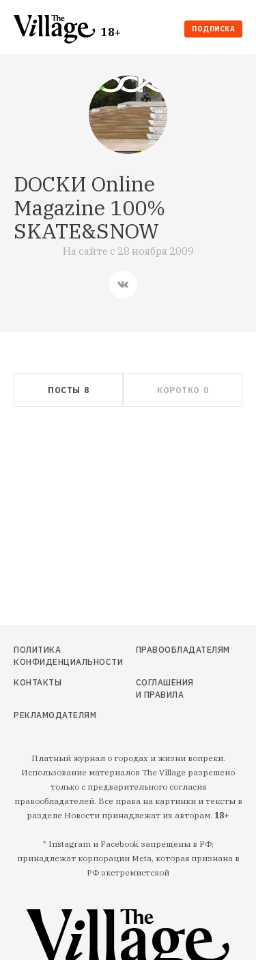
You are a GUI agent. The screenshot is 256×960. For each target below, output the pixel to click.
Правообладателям (166, 650)
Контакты (37, 682)
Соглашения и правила (165, 688)
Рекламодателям (47, 715)
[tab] (68, 390)
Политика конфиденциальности (47, 656)
